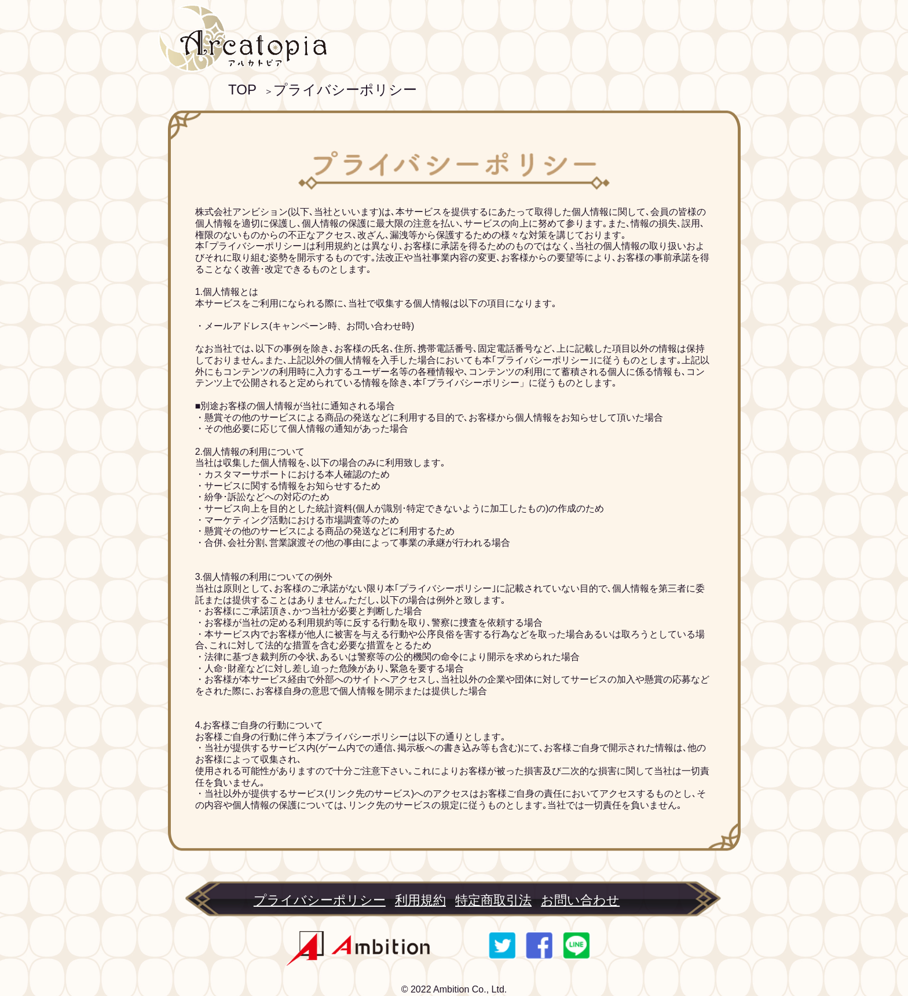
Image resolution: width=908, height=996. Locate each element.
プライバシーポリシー (345, 89)
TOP (242, 89)
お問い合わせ (580, 900)
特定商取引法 (493, 900)
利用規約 (420, 900)
